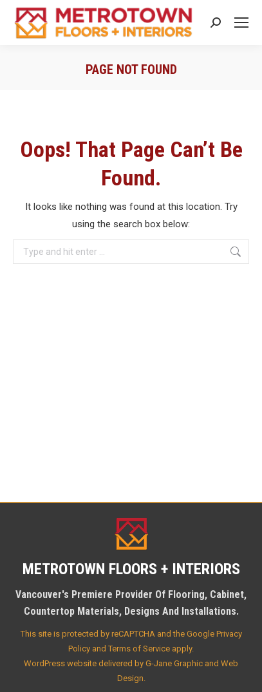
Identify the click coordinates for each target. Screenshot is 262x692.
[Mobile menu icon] (241, 22)
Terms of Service (139, 648)
